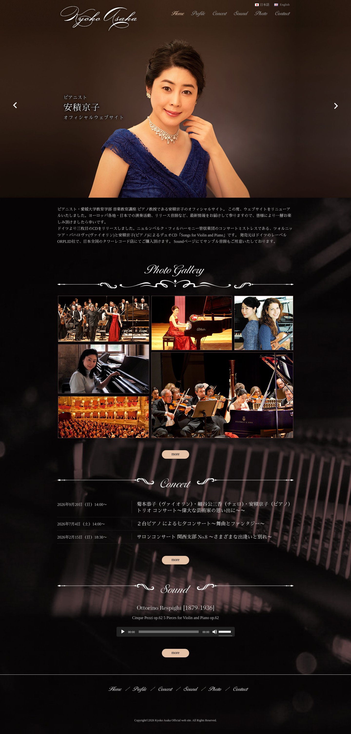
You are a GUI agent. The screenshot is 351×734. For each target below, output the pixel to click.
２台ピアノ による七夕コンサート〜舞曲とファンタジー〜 (201, 523)
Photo (261, 13)
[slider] (169, 632)
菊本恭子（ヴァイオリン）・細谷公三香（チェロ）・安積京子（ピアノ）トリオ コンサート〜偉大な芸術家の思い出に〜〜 (215, 507)
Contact (282, 13)
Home (178, 13)
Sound (241, 13)
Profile (198, 13)
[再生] (122, 631)
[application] (176, 632)
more (176, 454)
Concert (220, 13)
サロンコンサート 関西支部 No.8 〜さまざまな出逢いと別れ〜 (204, 536)
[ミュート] (214, 631)
